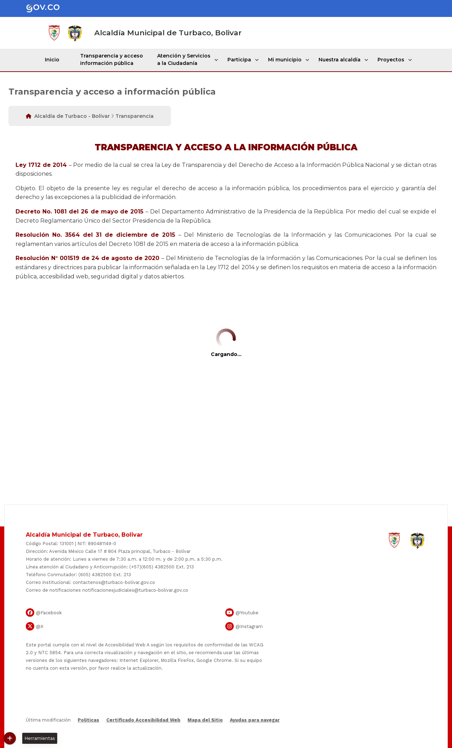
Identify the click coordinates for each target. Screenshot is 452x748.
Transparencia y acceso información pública (113, 59)
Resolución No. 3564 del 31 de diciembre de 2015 (95, 234)
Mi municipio (285, 59)
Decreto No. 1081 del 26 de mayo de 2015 (79, 211)
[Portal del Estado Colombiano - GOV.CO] (49, 8)
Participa (240, 59)
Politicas (88, 720)
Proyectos (390, 59)
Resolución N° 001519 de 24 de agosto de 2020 (87, 258)
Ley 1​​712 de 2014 (41, 165)
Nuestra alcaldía (340, 59)
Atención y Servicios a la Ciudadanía (186, 59)
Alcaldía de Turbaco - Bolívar (72, 116)
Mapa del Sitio (205, 720)
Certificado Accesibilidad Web (143, 720)
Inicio (54, 59)
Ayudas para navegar (255, 720)
